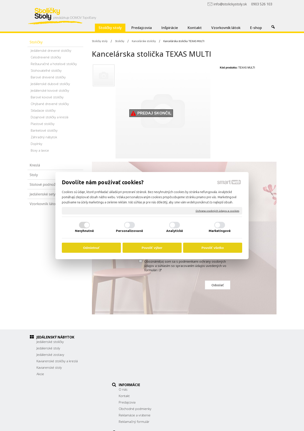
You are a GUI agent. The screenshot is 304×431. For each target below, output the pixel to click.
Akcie (40, 374)
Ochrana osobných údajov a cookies (217, 210)
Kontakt (126, 348)
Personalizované (129, 231)
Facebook (211, 376)
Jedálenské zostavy (50, 354)
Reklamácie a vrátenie (137, 367)
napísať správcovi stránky (162, 424)
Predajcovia (129, 354)
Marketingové (220, 231)
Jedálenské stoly (48, 348)
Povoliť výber (152, 248)
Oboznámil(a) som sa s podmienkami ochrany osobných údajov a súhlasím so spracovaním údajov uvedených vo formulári (185, 265)
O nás (125, 342)
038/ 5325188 (215, 360)
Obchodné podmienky (137, 361)
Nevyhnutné (84, 231)
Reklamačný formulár (136, 374)
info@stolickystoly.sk (219, 370)
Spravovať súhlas (236, 424)
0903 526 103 (214, 365)
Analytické (174, 231)
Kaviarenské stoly (49, 367)
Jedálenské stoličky (50, 342)
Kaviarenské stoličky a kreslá (57, 361)
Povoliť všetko (213, 248)
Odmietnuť (91, 248)
